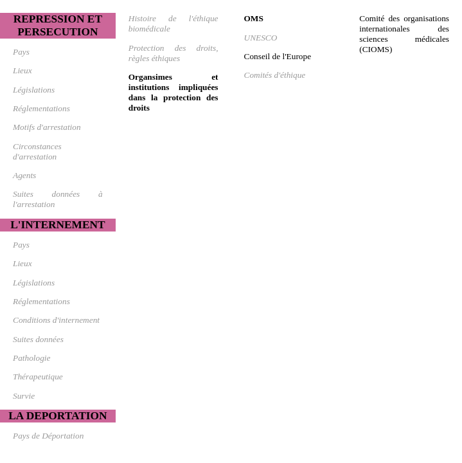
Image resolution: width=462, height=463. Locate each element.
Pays (21, 52)
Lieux (22, 70)
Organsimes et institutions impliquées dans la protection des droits (173, 92)
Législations (34, 90)
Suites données (38, 339)
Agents (24, 175)
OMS (253, 18)
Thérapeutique (38, 376)
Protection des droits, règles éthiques (173, 53)
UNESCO (261, 37)
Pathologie (32, 358)
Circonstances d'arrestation (37, 151)
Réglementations (41, 108)
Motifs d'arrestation (47, 127)
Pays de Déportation (48, 435)
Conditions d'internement (56, 320)
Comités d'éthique (275, 75)
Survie (24, 396)
